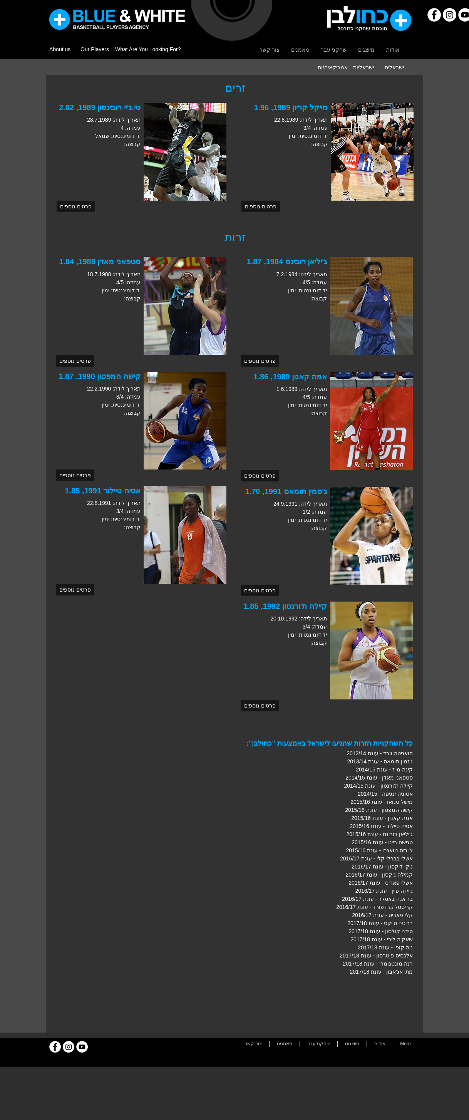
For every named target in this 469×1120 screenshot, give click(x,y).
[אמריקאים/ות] (332, 67)
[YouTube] (82, 1047)
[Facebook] (434, 15)
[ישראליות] (363, 67)
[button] (76, 206)
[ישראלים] (394, 67)
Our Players (94, 49)
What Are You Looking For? (148, 49)
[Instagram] (449, 15)
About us (59, 49)
